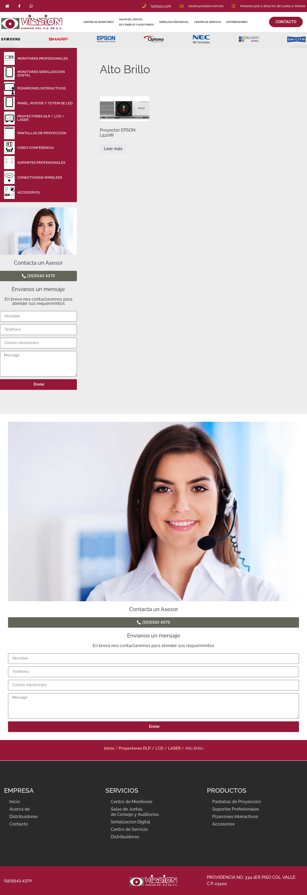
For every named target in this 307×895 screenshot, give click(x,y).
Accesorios (223, 824)
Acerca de (19, 809)
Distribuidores (237, 22)
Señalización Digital (174, 22)
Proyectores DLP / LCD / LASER (150, 748)
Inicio (109, 748)
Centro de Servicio (207, 22)
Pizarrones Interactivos (235, 816)
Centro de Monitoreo (98, 22)
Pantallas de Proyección (236, 801)
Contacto (18, 824)
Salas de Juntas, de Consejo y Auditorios (136, 22)
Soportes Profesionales (235, 809)
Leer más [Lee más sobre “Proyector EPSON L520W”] (113, 148)
